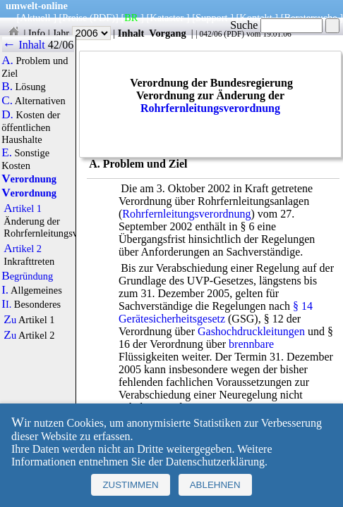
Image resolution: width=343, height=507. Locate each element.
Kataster (166, 17)
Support (211, 17)
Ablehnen (215, 485)
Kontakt (255, 17)
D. (7, 114)
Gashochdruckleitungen (251, 331)
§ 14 (303, 306)
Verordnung (28, 178)
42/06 (60, 45)
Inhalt (131, 33)
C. (7, 100)
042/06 (210, 34)
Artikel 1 (23, 208)
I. (4, 290)
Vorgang (167, 33)
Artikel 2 (23, 248)
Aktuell (35, 17)
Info (36, 33)
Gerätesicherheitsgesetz (172, 319)
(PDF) (102, 17)
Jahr (81, 33)
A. (7, 60)
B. (7, 86)
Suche (276, 25)
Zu (10, 319)
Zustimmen (130, 485)
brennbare (251, 344)
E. (6, 152)
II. (6, 304)
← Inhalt (23, 45)
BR (131, 17)
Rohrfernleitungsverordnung (210, 108)
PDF (234, 34)
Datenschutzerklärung (215, 462)
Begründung (27, 276)
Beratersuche (310, 17)
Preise (74, 17)
